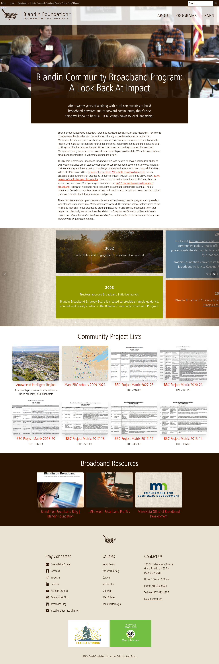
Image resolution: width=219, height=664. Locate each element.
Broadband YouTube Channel (62, 610)
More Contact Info (153, 599)
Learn (208, 15)
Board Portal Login (112, 604)
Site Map (107, 591)
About (163, 15)
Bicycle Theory (131, 656)
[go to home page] (36, 15)
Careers (106, 577)
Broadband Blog (56, 604)
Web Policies (109, 597)
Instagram (53, 577)
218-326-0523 (159, 586)
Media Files (108, 584)
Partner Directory (111, 571)
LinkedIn (52, 584)
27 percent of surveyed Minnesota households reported (116, 172)
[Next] (214, 274)
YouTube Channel (57, 591)
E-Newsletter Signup (58, 564)
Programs (186, 15)
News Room (109, 564)
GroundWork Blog (57, 597)
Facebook (53, 571)
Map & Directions (152, 572)
